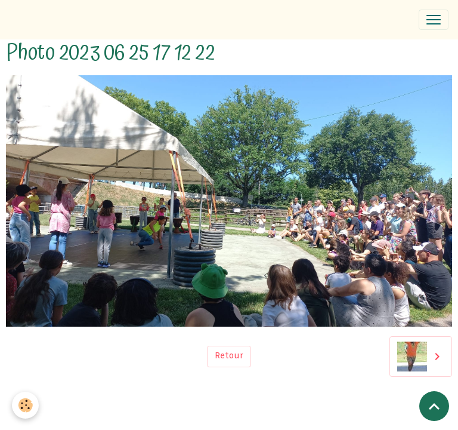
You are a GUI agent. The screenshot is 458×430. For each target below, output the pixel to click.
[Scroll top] (434, 406)
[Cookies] (25, 405)
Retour (229, 356)
